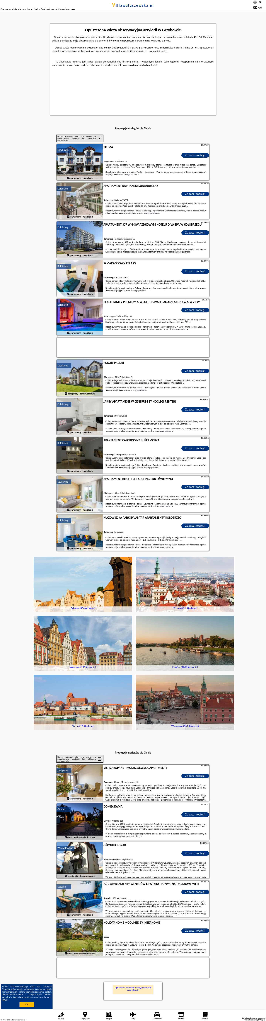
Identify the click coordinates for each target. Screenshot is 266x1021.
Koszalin (61, 886)
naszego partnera (131, 174)
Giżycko (61, 809)
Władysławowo (65, 848)
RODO (5, 1000)
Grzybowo (62, 150)
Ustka (60, 925)
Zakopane (62, 770)
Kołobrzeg (62, 188)
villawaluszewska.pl (133, 5)
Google (6, 989)
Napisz (262, 1020)
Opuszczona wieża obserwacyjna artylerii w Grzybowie (133, 989)
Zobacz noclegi (195, 155)
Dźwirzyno (62, 365)
